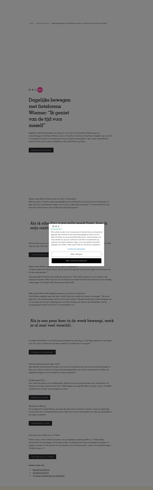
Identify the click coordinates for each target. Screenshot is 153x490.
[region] (76, 245)
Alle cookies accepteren (76, 261)
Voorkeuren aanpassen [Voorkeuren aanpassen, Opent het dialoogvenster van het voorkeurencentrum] (76, 249)
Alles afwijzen (76, 254)
